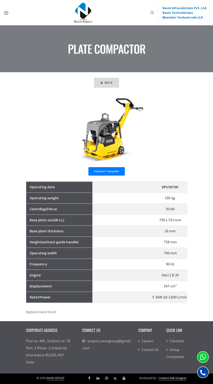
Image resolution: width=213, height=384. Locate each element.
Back (106, 83)
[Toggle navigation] (6, 13)
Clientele (175, 341)
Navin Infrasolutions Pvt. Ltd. (184, 8)
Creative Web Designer (172, 378)
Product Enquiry (106, 171)
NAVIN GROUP (56, 378)
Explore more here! (41, 311)
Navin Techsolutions (177, 13)
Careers (146, 341)
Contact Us (148, 349)
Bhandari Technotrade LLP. (182, 17)
